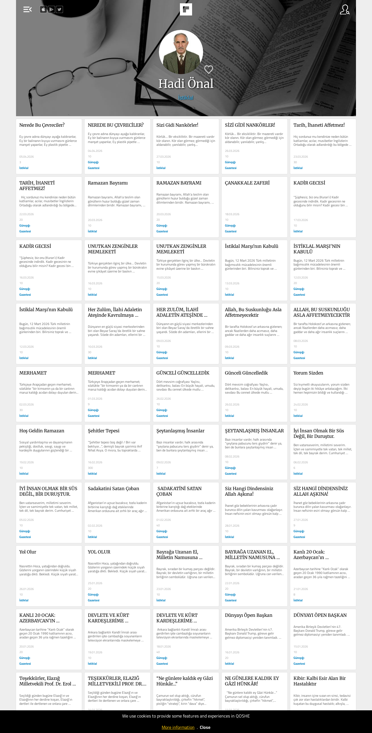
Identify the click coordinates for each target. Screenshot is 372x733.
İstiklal (185, 97)
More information (178, 727)
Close (205, 727)
